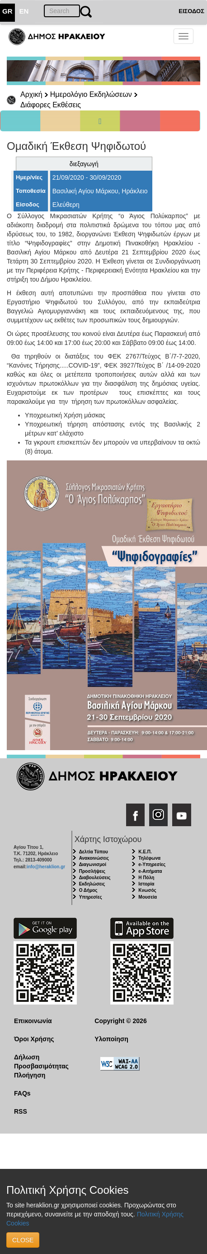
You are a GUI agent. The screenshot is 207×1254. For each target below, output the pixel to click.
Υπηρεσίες (90, 897)
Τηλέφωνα (149, 858)
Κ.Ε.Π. (144, 851)
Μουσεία (147, 897)
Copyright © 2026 (120, 1020)
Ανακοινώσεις (94, 858)
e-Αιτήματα (150, 871)
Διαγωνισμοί (92, 864)
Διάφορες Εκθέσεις (50, 105)
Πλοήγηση (29, 1075)
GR (7, 11)
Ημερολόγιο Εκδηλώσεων (91, 94)
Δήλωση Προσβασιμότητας (41, 1061)
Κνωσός (147, 890)
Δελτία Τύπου (93, 851)
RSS (20, 1111)
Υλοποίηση (111, 1039)
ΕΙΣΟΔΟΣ (191, 11)
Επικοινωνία (33, 1020)
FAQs (22, 1093)
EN (24, 11)
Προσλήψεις (92, 871)
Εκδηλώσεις (92, 883)
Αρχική (31, 94)
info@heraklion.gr (46, 866)
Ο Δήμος (88, 890)
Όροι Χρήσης (34, 1039)
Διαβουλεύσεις (95, 877)
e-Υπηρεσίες (151, 864)
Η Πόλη (146, 877)
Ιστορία (146, 883)
